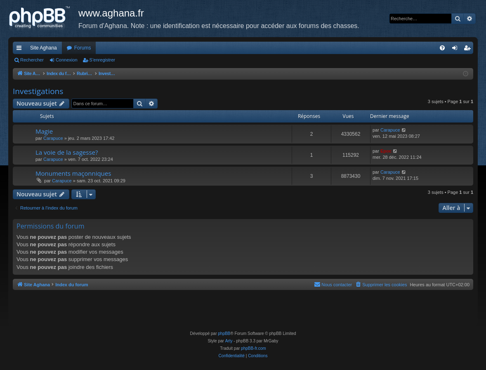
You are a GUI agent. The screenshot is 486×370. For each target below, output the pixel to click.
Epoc (386, 150)
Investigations (38, 91)
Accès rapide (20, 49)
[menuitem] (442, 48)
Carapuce (53, 138)
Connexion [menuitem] (456, 49)
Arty (229, 341)
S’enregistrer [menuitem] (469, 49)
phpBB (224, 333)
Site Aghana (43, 48)
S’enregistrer (102, 59)
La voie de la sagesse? (66, 152)
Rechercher (32, 59)
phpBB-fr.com (253, 348)
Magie (44, 131)
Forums (82, 48)
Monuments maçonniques (73, 173)
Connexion (67, 59)
